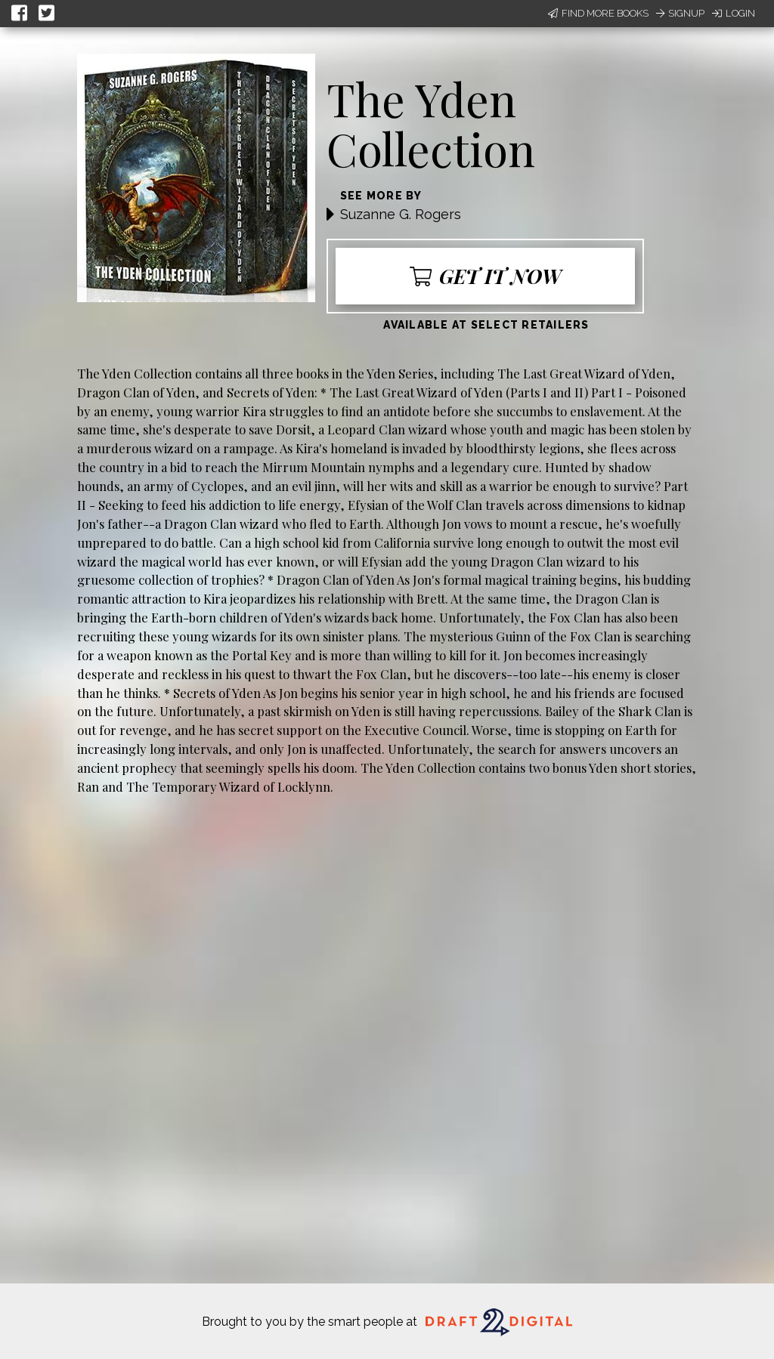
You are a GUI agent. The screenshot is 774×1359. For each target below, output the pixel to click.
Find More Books (598, 13)
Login (733, 13)
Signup (680, 13)
